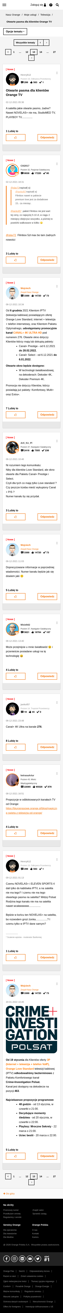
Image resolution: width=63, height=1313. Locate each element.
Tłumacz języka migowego (42, 1281)
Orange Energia (42, 1286)
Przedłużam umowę (12, 1214)
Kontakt (35, 1233)
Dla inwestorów (10, 1233)
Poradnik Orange (23, 1286)
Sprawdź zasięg (39, 1214)
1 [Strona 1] (14, 52)
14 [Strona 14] (40, 52)
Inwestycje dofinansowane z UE (39, 1307)
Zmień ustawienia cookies (32, 1276)
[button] (57, 73)
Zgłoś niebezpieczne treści (14, 1281)
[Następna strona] (31, 58)
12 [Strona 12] (27, 52)
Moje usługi (30, 14)
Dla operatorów (10, 1230)
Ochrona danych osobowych (15, 1302)
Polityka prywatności (32, 1297)
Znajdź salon (38, 1210)
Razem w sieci (9, 1276)
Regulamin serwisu (32, 1291)
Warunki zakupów (11, 1297)
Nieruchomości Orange (43, 1302)
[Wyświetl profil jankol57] (25, 704)
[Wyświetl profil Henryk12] (26, 75)
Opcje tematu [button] (14, 31)
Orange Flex (8, 1271)
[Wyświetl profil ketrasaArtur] (27, 775)
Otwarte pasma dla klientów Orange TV (27, 93)
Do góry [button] (10, 1193)
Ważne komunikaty (11, 1291)
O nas (34, 1230)
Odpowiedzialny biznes (40, 1271)
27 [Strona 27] (54, 52)
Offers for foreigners (12, 1307)
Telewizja (45, 14)
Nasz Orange (13, 14)
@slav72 (15, 187)
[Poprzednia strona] (8, 52)
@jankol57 (20, 191)
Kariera (35, 1237)
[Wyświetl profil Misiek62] (25, 624)
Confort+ (7, 1286)
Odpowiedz (47, 137)
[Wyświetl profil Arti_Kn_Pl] (26, 443)
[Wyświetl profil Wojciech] (26, 288)
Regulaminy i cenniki (12, 1217)
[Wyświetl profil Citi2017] (25, 165)
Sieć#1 (22, 1271)
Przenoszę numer (11, 1210)
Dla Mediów (8, 1237)
